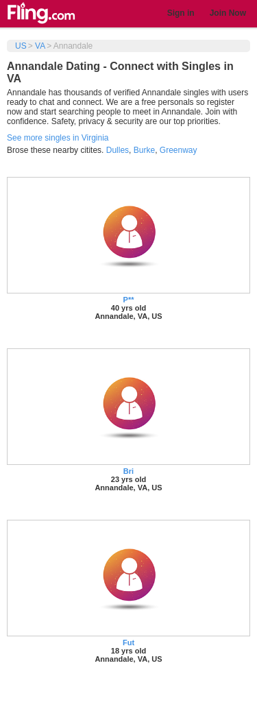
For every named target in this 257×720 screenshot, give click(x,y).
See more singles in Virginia (58, 138)
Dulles (117, 150)
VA (40, 46)
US (21, 46)
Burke (144, 150)
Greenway (178, 150)
